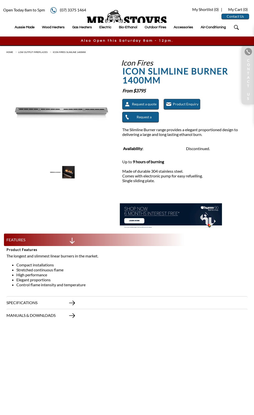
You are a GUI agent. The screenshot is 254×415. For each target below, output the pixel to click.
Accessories (183, 27)
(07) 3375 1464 (73, 9)
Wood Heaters (53, 27)
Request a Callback (137, 118)
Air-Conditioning (213, 27)
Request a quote (140, 105)
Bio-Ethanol (128, 27)
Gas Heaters (82, 27)
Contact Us (235, 16)
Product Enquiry (181, 105)
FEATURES (41, 241)
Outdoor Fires (155, 27)
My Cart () (238, 9)
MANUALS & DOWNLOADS (41, 317)
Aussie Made (24, 27)
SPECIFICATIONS (41, 304)
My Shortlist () (205, 9)
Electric (105, 27)
